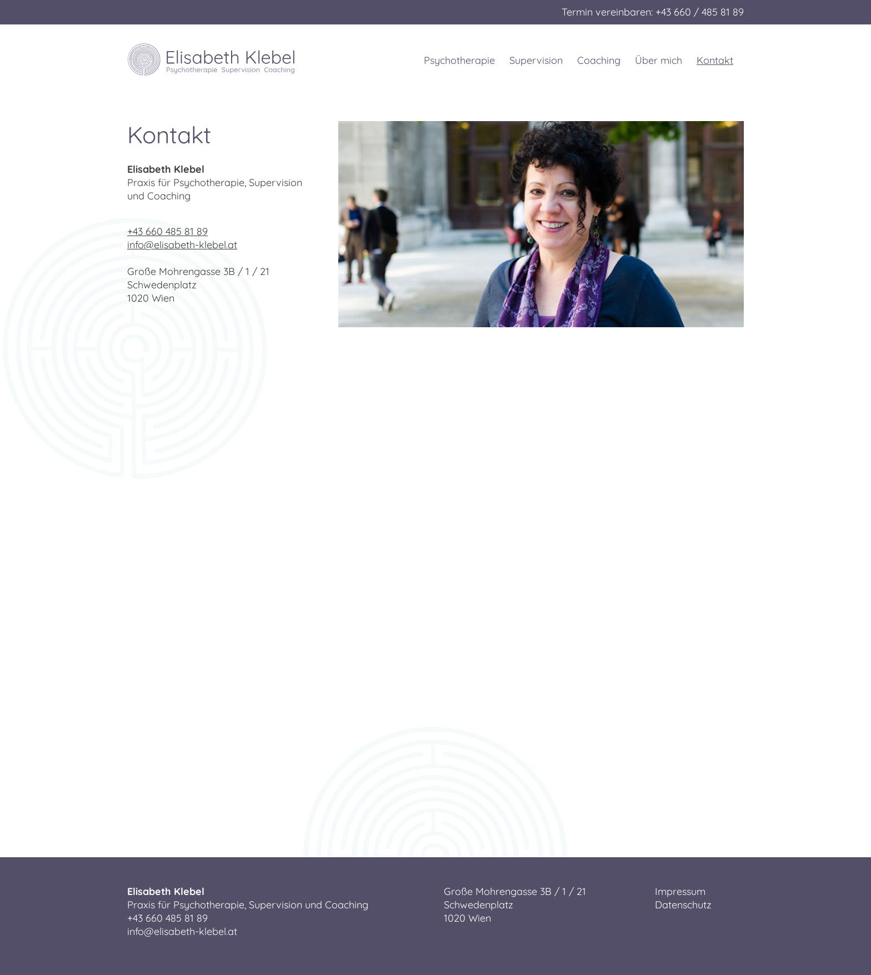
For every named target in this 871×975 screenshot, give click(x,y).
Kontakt (717, 60)
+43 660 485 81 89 (167, 231)
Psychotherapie (459, 60)
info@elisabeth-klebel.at (182, 244)
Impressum (680, 891)
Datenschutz (683, 904)
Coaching (598, 60)
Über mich (658, 60)
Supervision (536, 60)
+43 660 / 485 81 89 (699, 12)
